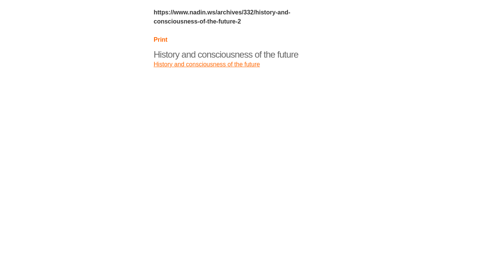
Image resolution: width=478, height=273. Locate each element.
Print (160, 39)
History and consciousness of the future (226, 54)
